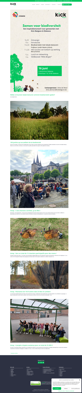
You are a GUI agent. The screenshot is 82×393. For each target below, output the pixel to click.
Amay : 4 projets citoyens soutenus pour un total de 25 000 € (31, 345)
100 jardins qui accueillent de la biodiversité (25, 142)
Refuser (66, 388)
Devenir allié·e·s (13, 374)
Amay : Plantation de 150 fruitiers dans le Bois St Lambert (30, 292)
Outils (12, 372)
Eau (27, 370)
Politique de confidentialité (69, 390)
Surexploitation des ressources (48, 370)
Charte (12, 370)
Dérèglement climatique (47, 371)
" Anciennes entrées (14, 353)
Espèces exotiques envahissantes (48, 372)
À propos (53, 4)
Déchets (28, 372)
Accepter (57, 388)
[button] (79, 380)
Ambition (12, 369)
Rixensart (61, 374)
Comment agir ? (67, 4)
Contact (59, 4)
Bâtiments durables (30, 373)
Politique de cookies (61, 390)
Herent (61, 373)
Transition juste (29, 374)
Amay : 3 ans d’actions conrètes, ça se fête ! (25, 211)
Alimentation (29, 369)
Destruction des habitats (47, 369)
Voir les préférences (75, 388)
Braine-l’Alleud (62, 369)
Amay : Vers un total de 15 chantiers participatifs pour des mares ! (33, 253)
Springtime (48, 390)
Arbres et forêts (29, 371)
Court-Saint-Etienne (63, 371)
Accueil (33, 4)
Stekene (61, 375)
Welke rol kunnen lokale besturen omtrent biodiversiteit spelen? (32, 95)
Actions (37, 4)
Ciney (60, 370)
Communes (47, 4)
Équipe (12, 371)
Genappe (61, 372)
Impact (42, 4)
